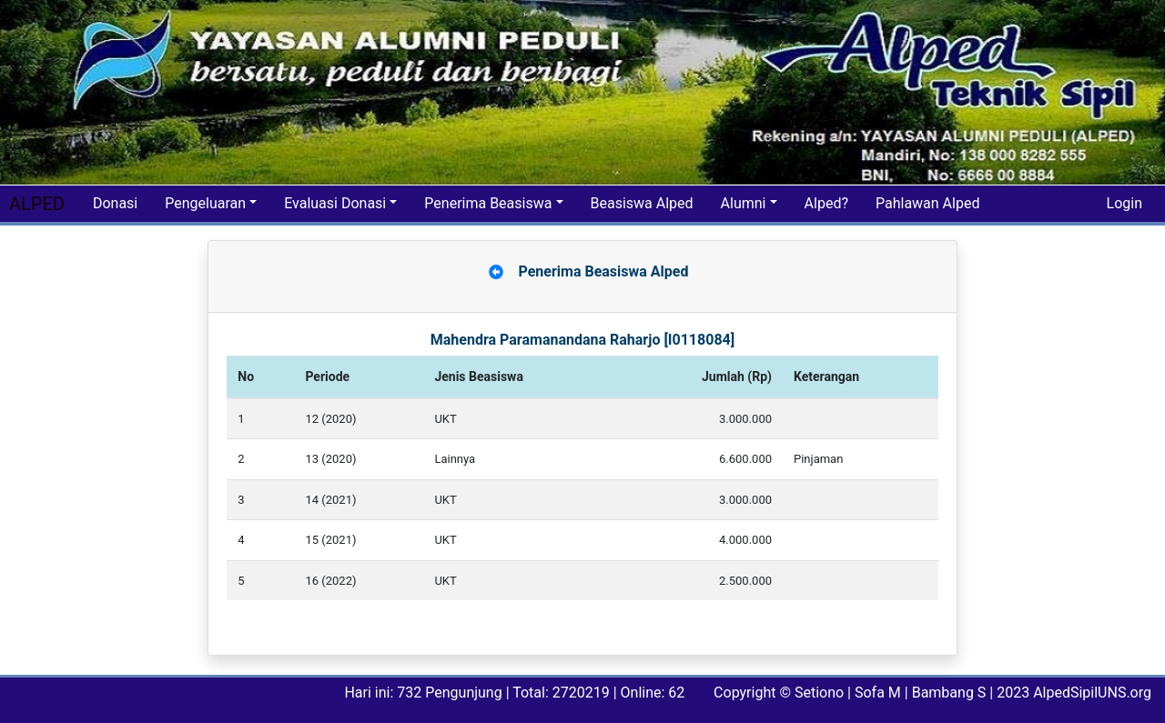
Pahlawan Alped (927, 203)
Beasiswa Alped (642, 203)
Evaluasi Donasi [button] (335, 203)
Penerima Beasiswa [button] (488, 203)
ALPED (37, 204)
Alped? (826, 203)
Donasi (115, 203)
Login (1124, 203)
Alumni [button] (743, 203)
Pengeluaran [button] (205, 203)
